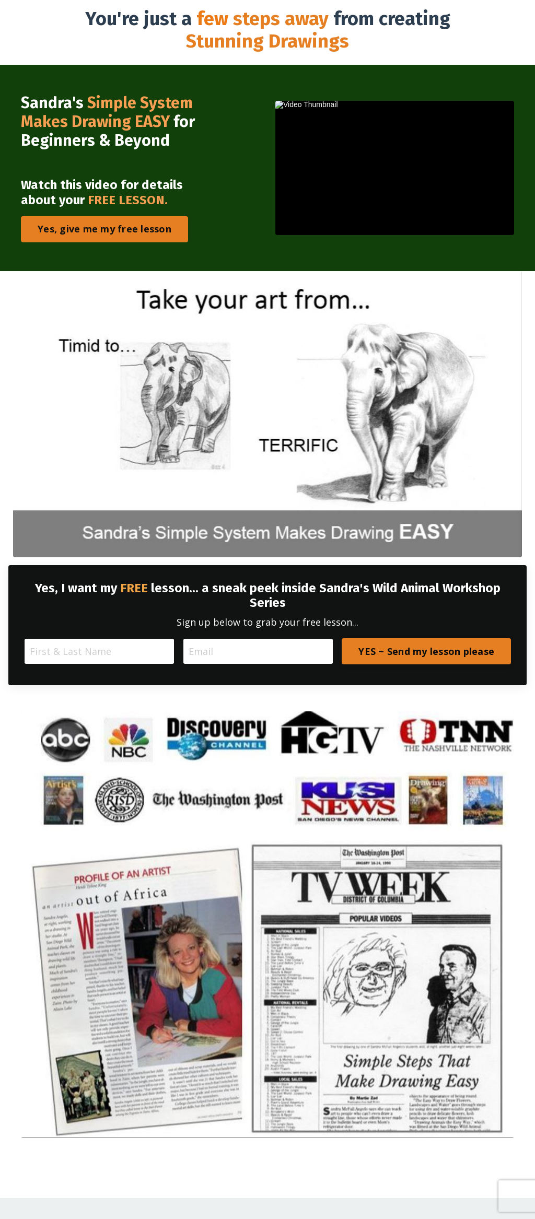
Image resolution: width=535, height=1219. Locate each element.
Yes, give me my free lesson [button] (104, 228)
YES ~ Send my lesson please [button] (426, 651)
